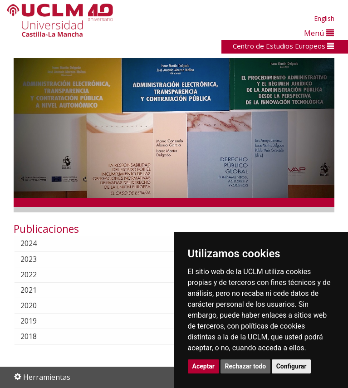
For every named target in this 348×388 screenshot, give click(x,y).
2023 (35, 259)
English (324, 18)
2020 (35, 305)
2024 (35, 243)
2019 (35, 321)
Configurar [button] (291, 366)
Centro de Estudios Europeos (283, 45)
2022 (35, 275)
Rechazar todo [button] (245, 366)
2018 (35, 336)
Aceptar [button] (203, 366)
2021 (35, 290)
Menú (319, 33)
